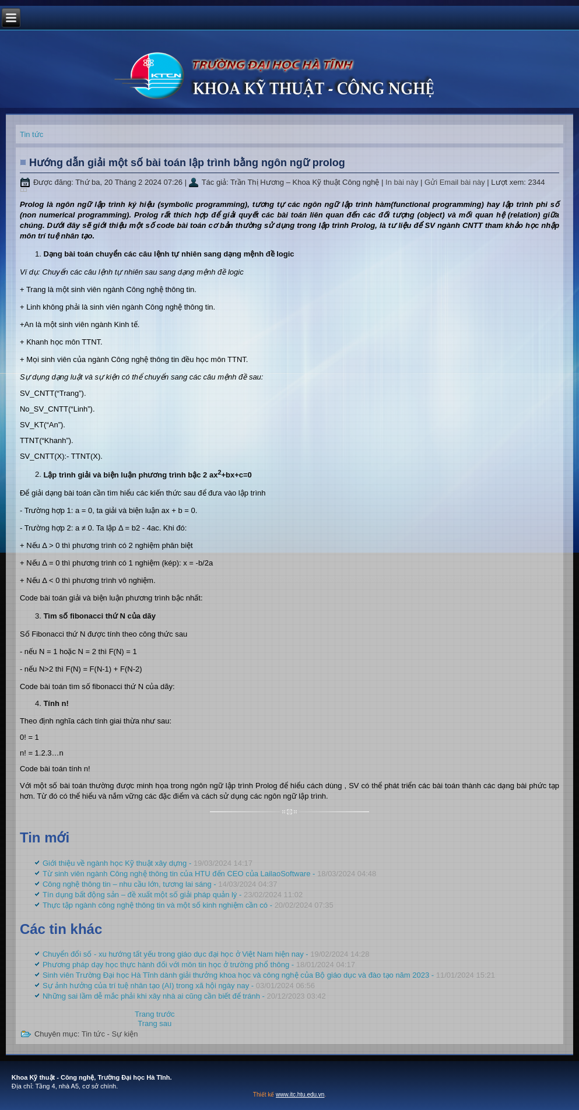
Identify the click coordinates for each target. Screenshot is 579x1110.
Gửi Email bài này (455, 182)
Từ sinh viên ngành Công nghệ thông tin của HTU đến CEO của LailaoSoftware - (209, 873)
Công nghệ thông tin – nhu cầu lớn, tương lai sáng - (160, 884)
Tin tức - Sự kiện (110, 1034)
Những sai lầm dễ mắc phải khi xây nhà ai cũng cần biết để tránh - (184, 996)
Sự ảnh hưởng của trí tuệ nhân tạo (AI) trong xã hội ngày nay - (179, 985)
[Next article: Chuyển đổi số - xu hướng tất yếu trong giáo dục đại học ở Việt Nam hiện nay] (154, 1023)
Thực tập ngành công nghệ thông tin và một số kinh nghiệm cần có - (188, 905)
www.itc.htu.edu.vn (300, 1094)
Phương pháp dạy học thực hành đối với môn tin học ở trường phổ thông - (199, 964)
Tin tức (31, 134)
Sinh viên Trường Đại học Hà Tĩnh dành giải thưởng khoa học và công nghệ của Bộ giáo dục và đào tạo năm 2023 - (269, 975)
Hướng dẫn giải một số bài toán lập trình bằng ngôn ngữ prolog (187, 162)
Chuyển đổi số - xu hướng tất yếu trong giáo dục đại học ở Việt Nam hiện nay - (206, 954)
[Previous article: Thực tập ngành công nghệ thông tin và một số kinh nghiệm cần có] (155, 1014)
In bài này (402, 182)
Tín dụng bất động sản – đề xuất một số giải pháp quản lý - (173, 894)
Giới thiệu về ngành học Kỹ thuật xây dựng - (147, 863)
